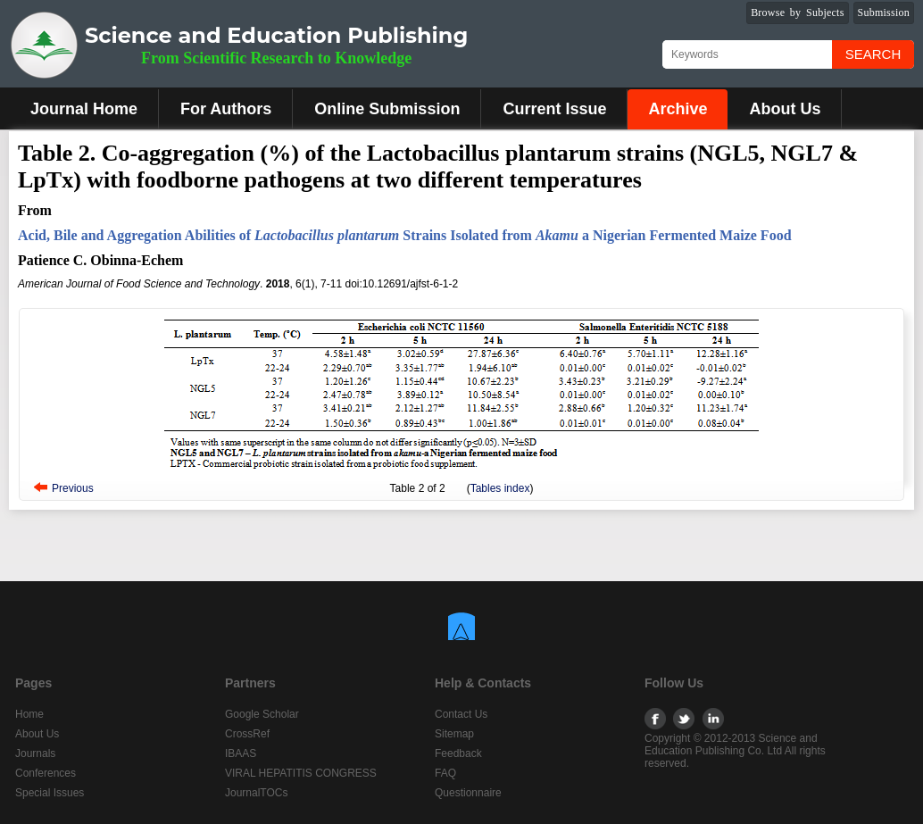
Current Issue (554, 109)
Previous (73, 488)
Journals (35, 753)
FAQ (445, 773)
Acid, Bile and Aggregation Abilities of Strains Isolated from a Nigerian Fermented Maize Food (405, 235)
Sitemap (454, 734)
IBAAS (240, 753)
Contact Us (461, 714)
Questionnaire (468, 793)
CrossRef (247, 734)
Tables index (500, 488)
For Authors (225, 109)
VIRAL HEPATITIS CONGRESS (301, 773)
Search (873, 54)
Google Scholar (262, 714)
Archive (677, 109)
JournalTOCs (256, 793)
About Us (784, 109)
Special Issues (49, 793)
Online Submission (387, 109)
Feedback (458, 753)
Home (29, 714)
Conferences (45, 773)
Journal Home (83, 109)
